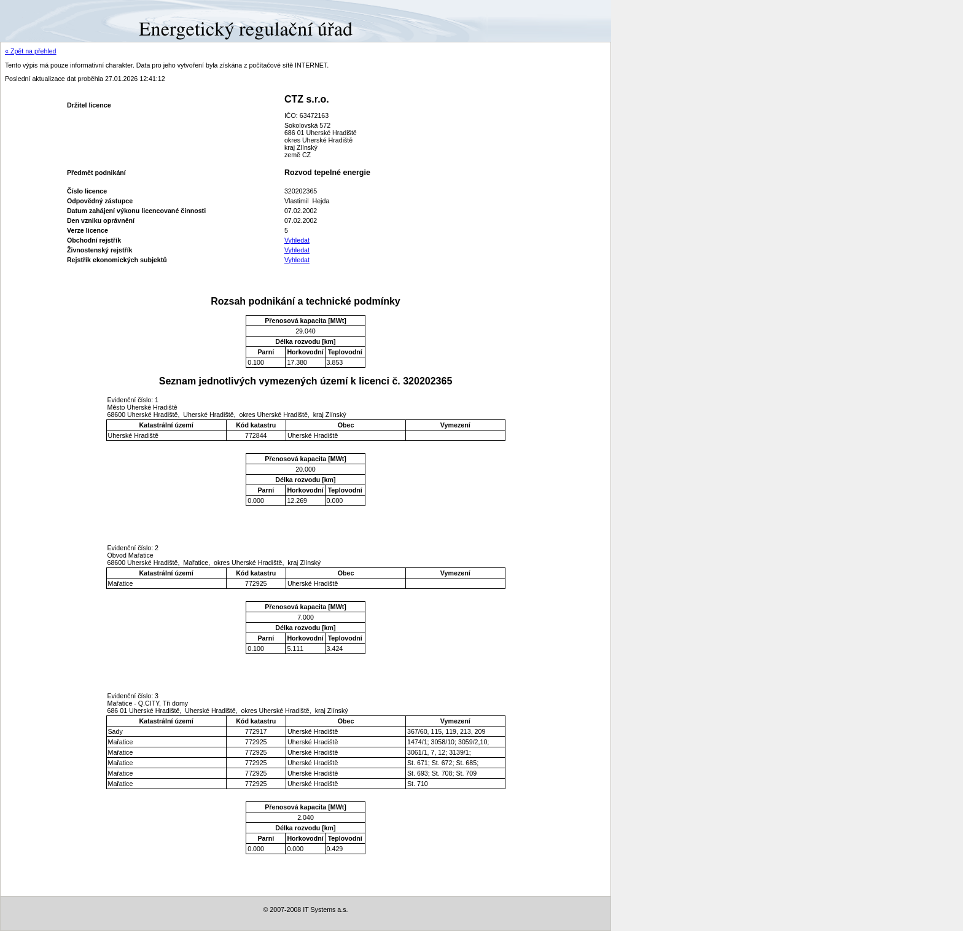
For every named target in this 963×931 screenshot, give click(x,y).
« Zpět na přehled (31, 51)
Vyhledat (297, 240)
